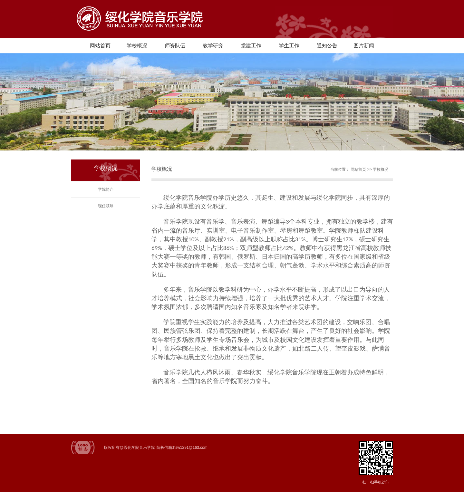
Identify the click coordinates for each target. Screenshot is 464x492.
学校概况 (137, 45)
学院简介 (105, 189)
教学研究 (213, 45)
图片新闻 (363, 45)
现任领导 (105, 206)
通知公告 (327, 45)
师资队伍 (175, 45)
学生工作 (289, 45)
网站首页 (100, 45)
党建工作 (251, 45)
